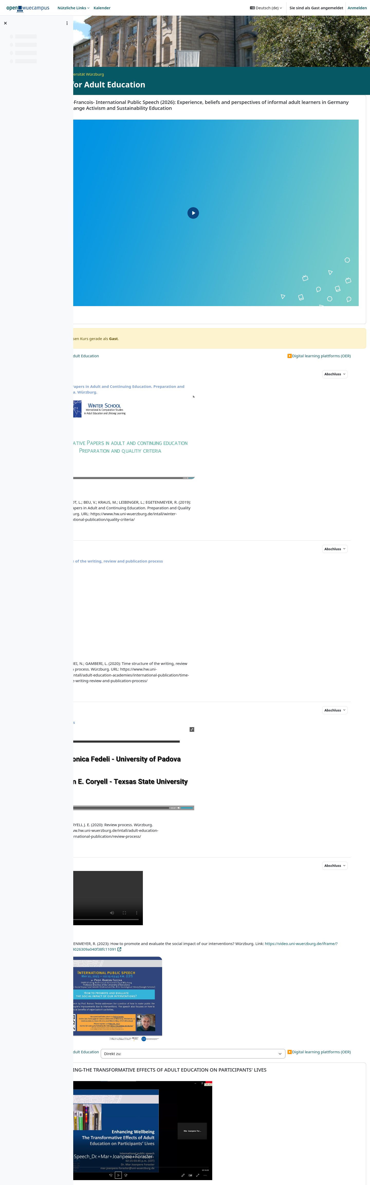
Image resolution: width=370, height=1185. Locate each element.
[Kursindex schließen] (5, 23)
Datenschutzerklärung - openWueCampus (189, 1174)
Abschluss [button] (333, 342)
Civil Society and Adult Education (124, 323)
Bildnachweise (304, 1174)
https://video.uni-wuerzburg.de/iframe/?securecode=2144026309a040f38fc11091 (173, 896)
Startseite (97, 74)
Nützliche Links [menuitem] (72, 7)
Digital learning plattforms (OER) (319, 323)
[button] (266, 7)
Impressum (137, 1174)
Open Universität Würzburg (136, 74)
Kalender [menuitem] (102, 7)
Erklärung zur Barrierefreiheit (258, 1174)
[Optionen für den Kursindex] (67, 23)
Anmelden (357, 7)
